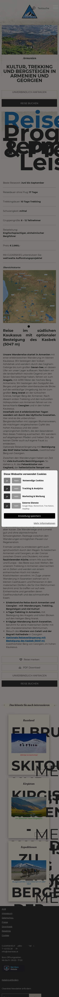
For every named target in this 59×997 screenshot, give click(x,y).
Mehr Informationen (44, 523)
